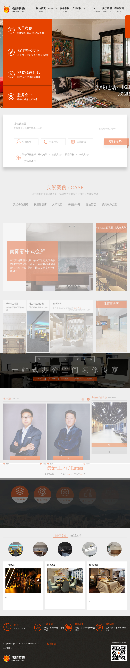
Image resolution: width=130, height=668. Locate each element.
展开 (127, 27)
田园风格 (71, 157)
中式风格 (84, 157)
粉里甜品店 (40, 205)
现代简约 (44, 157)
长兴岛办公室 (109, 205)
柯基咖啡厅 (74, 205)
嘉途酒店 (91, 205)
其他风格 (30, 163)
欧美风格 (57, 157)
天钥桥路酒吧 (20, 205)
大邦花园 (57, 205)
